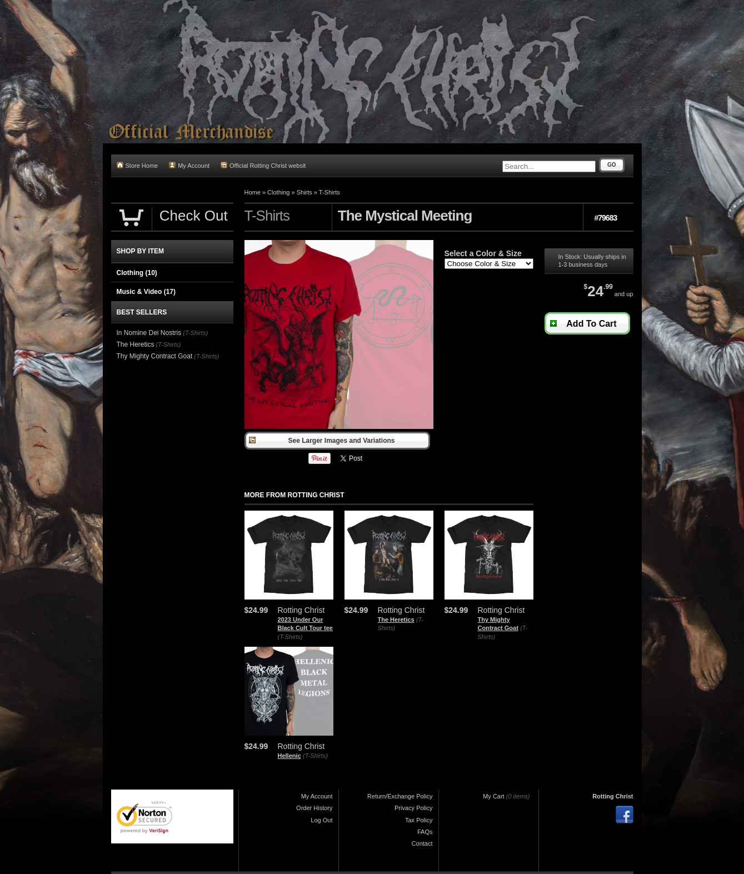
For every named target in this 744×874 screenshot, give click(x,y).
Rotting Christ (612, 796)
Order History (314, 808)
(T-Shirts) (290, 636)
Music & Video (146, 292)
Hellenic (289, 755)
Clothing (278, 192)
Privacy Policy (413, 808)
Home (252, 192)
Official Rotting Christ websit (263, 165)
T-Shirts (329, 192)
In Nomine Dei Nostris (149, 333)
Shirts (304, 192)
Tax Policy (419, 820)
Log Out (321, 820)
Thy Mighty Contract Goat (155, 356)
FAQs (425, 831)
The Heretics (396, 619)
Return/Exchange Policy (399, 796)
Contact (422, 843)
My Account (189, 165)
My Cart (494, 796)
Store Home (137, 165)
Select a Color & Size (483, 253)
